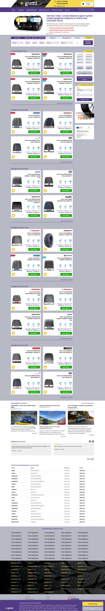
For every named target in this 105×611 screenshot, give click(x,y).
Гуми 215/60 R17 (33, 542)
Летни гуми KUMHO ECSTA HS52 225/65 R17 (32, 376)
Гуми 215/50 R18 (33, 549)
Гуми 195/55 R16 (49, 558)
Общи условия (50, 601)
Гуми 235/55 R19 (49, 542)
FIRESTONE (64, 569)
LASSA (79, 576)
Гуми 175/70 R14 (16, 555)
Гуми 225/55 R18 (66, 539)
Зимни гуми (36, 20)
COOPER (80, 566)
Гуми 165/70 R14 (33, 555)
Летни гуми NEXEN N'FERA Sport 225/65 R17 (64, 376)
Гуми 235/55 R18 (82, 539)
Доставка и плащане (57, 10)
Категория (17, 38)
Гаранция (49, 603)
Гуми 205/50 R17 (82, 545)
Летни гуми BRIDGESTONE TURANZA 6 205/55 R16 (32, 57)
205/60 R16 (82, 492)
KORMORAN (15, 476)
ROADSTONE (65, 585)
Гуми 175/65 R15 (49, 555)
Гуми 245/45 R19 (16, 545)
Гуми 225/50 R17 (16, 536)
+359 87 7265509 (62, 1)
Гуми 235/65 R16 (82, 558)
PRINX (29, 585)
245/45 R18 (82, 505)
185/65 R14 (82, 473)
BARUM (79, 563)
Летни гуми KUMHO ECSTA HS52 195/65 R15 (32, 141)
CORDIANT (14, 569)
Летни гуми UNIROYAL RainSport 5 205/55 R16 (65, 233)
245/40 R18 (82, 519)
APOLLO (13, 563)
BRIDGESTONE (15, 522)
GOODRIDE (64, 572)
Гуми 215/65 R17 (33, 545)
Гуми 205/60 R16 (82, 532)
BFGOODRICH (15, 566)
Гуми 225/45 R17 (49, 532)
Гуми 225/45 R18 (49, 539)
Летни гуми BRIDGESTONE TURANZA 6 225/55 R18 (32, 317)
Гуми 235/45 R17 (16, 549)
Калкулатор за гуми (44, 10)
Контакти (67, 10)
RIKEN (13, 486)
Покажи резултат (88, 42)
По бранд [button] (21, 10)
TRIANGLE (80, 589)
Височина (35, 38)
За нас (48, 599)
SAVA (79, 585)
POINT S (13, 585)
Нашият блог (75, 599)
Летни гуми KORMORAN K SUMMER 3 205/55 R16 (64, 258)
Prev (90, 441)
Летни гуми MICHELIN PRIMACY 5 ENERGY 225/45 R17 (32, 175)
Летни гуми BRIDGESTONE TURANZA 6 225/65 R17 (64, 82)
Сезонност (52, 38)
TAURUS (14, 484)
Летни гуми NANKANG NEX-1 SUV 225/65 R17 (65, 351)
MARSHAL (31, 579)
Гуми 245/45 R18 (33, 539)
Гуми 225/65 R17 (82, 536)
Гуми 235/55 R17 (66, 545)
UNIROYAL (14, 489)
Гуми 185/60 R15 (66, 552)
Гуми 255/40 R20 (33, 558)
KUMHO (13, 473)
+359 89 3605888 (62, 3)
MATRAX (63, 579)
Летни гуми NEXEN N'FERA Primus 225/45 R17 (64, 175)
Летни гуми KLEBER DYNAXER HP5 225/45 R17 (64, 200)
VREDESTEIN (31, 592)
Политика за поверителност (31, 603)
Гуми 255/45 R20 (16, 558)
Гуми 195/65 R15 (33, 532)
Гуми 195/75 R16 (66, 558)
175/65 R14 (82, 511)
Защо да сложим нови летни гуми (49, 405)
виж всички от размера (67, 162)
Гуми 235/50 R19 (33, 552)
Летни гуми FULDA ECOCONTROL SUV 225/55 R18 (32, 293)
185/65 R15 (82, 476)
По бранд (27, 596)
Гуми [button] (14, 10)
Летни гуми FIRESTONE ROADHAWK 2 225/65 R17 (33, 351)
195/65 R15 (82, 470)
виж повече (50, 33)
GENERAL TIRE (32, 572)
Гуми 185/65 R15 (66, 532)
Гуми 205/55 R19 (82, 549)
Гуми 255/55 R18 (66, 549)
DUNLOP (47, 569)
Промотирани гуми (32, 10)
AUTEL (63, 563)
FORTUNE (80, 569)
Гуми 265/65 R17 (82, 555)
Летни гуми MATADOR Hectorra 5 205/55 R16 (33, 233)
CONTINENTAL (65, 566)
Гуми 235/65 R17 (49, 545)
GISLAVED (47, 572)
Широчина (28, 38)
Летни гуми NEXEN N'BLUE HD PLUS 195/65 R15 (64, 141)
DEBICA (30, 569)
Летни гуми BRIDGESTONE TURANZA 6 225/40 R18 (64, 57)
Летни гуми (22, 20)
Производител (66, 38)
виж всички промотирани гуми (65, 103)
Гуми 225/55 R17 (66, 536)
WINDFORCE (48, 592)
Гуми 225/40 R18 (16, 539)
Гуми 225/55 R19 (16, 552)
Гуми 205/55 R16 (16, 532)
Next (93, 441)
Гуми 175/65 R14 (82, 552)
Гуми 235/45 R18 (49, 549)
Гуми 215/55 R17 (33, 536)
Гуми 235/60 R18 (49, 552)
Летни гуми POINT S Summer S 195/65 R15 (34, 116)
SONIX (13, 500)
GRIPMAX (14, 576)
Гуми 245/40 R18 (66, 555)
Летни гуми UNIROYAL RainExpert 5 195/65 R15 (65, 116)
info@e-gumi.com (61, 6)
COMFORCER (48, 566)
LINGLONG (14, 579)
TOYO (62, 589)
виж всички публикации (88, 403)
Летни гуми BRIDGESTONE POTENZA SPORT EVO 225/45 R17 (32, 200)
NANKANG (31, 582)
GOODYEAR (81, 572)
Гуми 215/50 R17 (49, 536)
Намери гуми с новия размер (84, 78)
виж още (34, 433)
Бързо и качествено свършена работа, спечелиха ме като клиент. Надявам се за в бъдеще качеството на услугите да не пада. (31, 447)
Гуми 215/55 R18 (82, 542)
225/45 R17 (82, 481)
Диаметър (42, 38)
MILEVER (14, 582)
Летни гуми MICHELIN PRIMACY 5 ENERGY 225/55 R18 (64, 318)
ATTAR (30, 563)
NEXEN (13, 470)
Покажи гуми (84, 99)
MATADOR (47, 579)
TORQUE (47, 589)
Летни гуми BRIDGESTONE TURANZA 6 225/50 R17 (32, 82)
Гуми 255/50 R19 (66, 542)
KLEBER (30, 576)
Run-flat (77, 38)
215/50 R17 (82, 495)
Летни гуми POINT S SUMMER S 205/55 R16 (34, 258)
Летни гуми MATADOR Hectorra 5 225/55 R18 (65, 292)
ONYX (62, 582)
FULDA (13, 497)
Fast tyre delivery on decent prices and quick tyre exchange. (73, 447)
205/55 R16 (82, 486)
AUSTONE (47, 563)
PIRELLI (79, 582)
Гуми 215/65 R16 (16, 542)
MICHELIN (80, 579)
